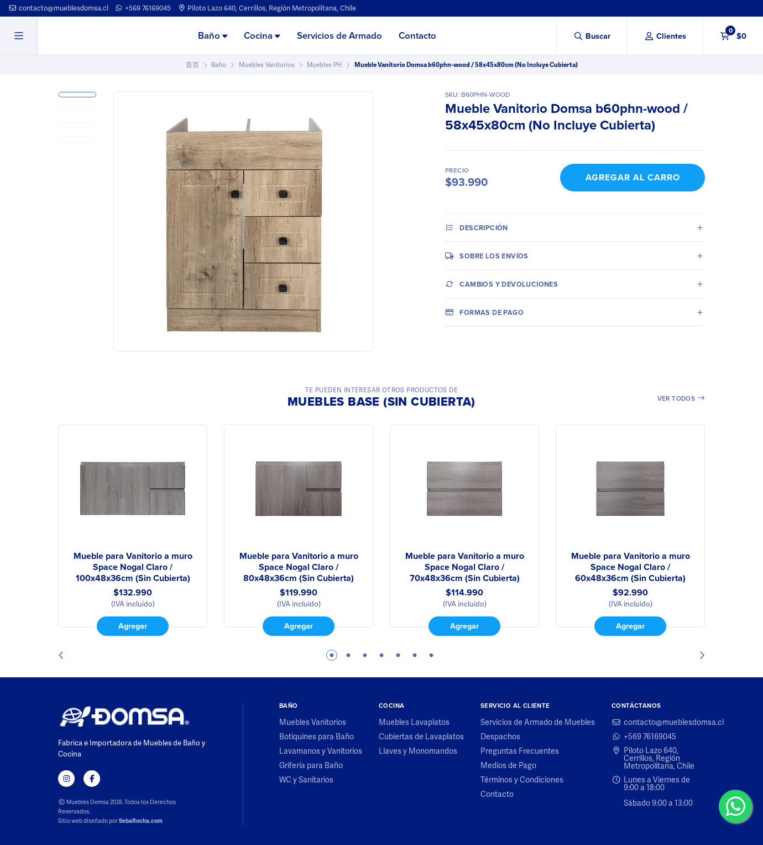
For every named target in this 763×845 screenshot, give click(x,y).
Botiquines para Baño (316, 736)
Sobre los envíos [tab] (487, 255)
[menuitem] (212, 36)
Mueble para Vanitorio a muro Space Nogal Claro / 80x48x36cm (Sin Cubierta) (298, 567)
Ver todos (681, 398)
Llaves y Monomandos (418, 751)
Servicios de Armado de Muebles (537, 722)
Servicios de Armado (339, 36)
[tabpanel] (133, 530)
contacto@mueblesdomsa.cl (58, 8)
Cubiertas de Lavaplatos (421, 736)
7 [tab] (431, 655)
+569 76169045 (142, 8)
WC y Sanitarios (306, 780)
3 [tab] (364, 655)
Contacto (417, 36)
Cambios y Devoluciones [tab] (501, 284)
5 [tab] (398, 655)
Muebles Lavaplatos (414, 722)
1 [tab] (331, 655)
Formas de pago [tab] (484, 312)
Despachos (500, 736)
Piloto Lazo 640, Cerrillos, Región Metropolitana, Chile (267, 8)
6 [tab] (414, 655)
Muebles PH (324, 64)
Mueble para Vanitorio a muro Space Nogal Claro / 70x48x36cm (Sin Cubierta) (464, 567)
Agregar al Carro (633, 177)
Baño (212, 36)
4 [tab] (381, 655)
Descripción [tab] (476, 227)
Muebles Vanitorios (267, 64)
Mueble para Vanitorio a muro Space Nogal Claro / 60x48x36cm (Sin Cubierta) (630, 567)
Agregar (132, 626)
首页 (192, 64)
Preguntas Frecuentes (519, 751)
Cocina (262, 36)
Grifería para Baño (311, 765)
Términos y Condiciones (521, 780)
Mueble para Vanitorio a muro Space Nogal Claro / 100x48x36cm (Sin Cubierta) (133, 567)
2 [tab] (348, 655)
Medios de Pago (508, 765)
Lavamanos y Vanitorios (320, 751)
